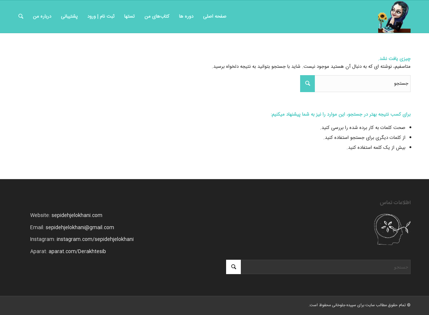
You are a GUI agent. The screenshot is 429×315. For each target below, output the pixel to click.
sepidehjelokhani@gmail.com (80, 228)
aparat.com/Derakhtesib (77, 252)
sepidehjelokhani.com (77, 215)
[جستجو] (21, 16)
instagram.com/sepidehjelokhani (95, 239)
